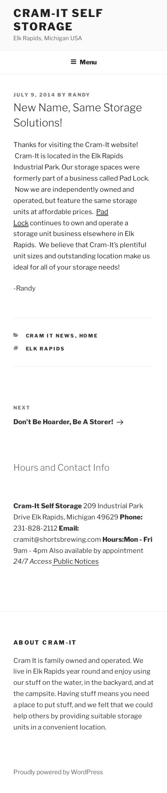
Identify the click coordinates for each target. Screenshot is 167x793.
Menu (83, 62)
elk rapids (45, 349)
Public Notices (75, 561)
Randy (79, 95)
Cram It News (50, 336)
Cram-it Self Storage (58, 20)
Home (88, 336)
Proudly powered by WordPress (58, 772)
